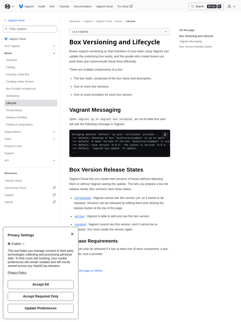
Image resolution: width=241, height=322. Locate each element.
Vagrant (88, 21)
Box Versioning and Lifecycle (196, 36)
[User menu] (231, 6)
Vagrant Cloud (104, 21)
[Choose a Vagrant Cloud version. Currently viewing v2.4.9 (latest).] (119, 31)
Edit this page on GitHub (85, 270)
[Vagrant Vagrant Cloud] (104, 6)
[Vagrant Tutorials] (64, 6)
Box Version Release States (195, 46)
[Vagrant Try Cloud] (125, 6)
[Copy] (165, 134)
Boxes (118, 21)
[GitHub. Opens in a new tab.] (30, 202)
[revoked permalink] (80, 224)
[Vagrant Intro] (52, 6)
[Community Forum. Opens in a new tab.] (30, 187)
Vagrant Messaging (190, 41)
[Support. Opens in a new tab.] (30, 195)
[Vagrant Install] (41, 6)
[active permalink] (79, 216)
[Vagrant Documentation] (83, 6)
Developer (74, 21)
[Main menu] (9, 6)
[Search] (206, 6)
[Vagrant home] (26, 6)
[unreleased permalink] (83, 198)
